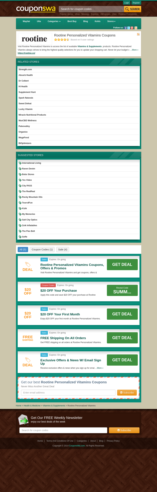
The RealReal (28, 191)
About (93, 441)
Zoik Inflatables (29, 225)
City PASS (27, 186)
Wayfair (26, 21)
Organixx (23, 132)
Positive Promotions (128, 14)
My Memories (28, 214)
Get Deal (122, 264)
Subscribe (127, 392)
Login (126, 3)
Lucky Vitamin (26, 109)
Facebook (125, 27)
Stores (111, 21)
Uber (114, 14)
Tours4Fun (27, 203)
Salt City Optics (29, 220)
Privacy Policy (113, 441)
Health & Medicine (32, 405)
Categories (54, 21)
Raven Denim (28, 168)
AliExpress (105, 14)
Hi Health (23, 86)
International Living (31, 163)
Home (18, 405)
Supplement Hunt (27, 92)
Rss (136, 27)
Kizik (24, 208)
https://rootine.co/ (26, 53)
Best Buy (71, 21)
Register (136, 3)
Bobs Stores (28, 174)
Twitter (128, 27)
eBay (77, 14)
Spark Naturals (26, 98)
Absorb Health (26, 75)
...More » (134, 50)
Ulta (39, 21)
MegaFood (24, 137)
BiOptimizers (25, 143)
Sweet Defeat (25, 103)
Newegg (85, 14)
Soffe (24, 237)
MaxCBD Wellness (28, 120)
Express (94, 14)
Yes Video (27, 180)
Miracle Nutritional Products (32, 115)
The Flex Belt (28, 231)
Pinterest (132, 27)
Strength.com (25, 69)
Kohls (97, 21)
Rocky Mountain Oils (32, 197)
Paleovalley (24, 126)
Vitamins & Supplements (90, 46)
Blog (85, 21)
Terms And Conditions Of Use (59, 441)
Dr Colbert (24, 81)
